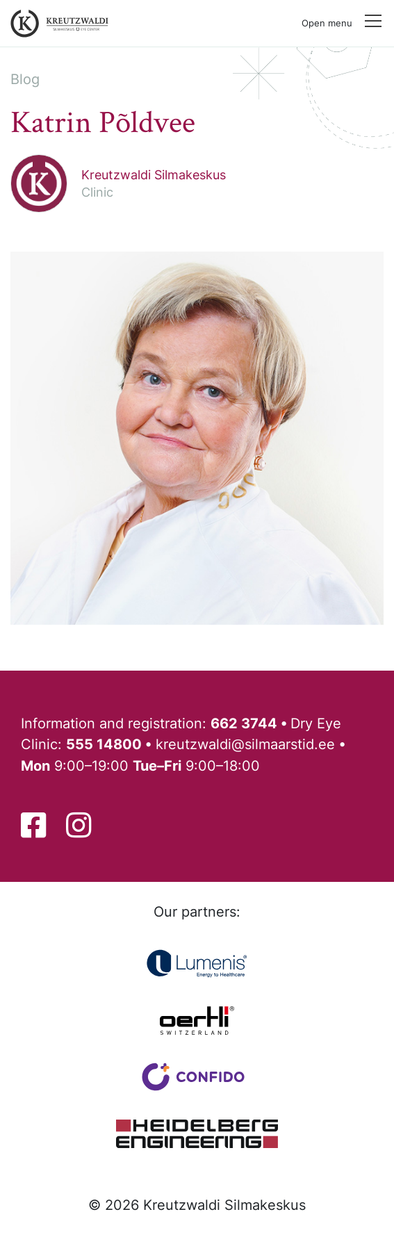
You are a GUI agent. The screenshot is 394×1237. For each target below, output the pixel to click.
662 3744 (244, 723)
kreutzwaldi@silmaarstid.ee (245, 744)
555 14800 (104, 744)
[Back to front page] (56, 23)
